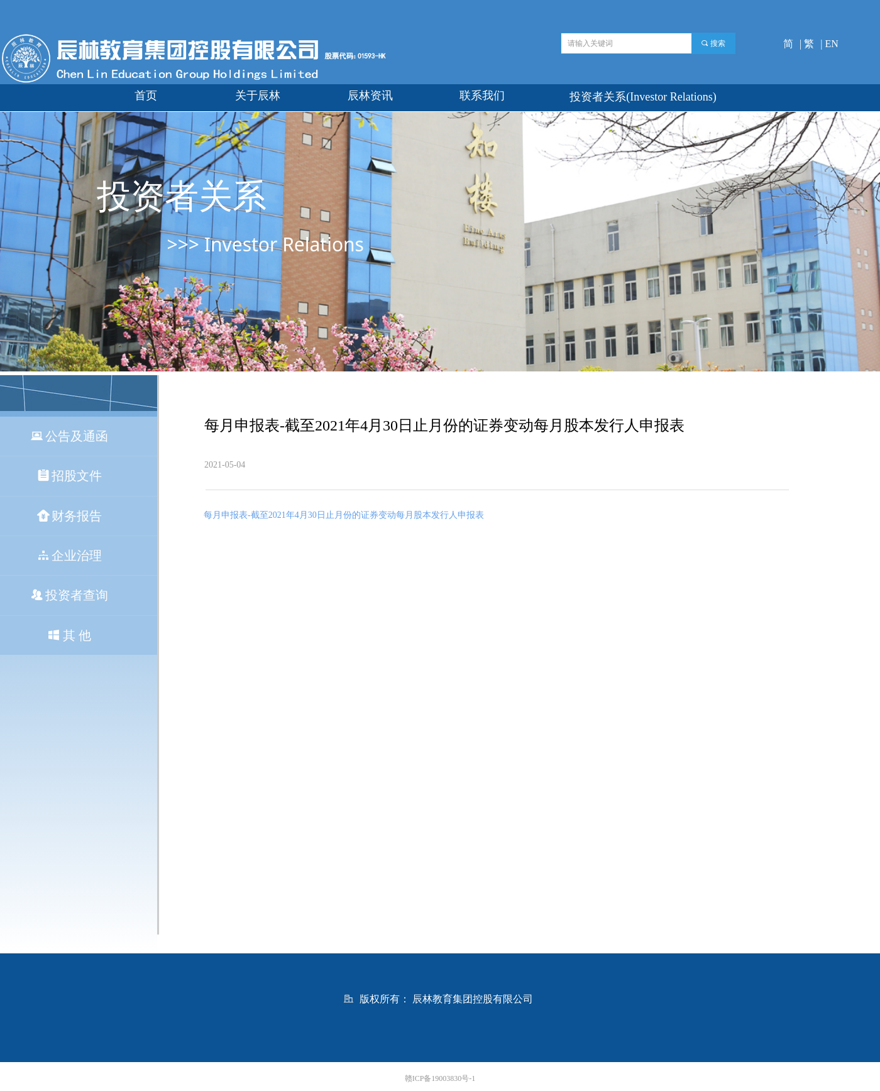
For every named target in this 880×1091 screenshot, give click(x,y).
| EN (829, 43)
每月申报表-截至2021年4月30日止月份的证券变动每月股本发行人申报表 (344, 515)
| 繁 (807, 43)
